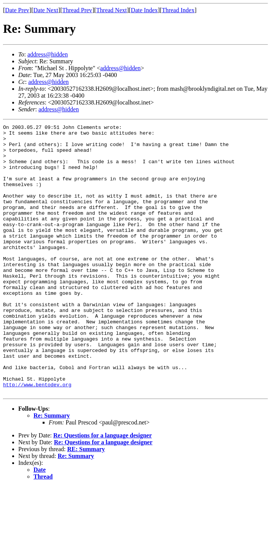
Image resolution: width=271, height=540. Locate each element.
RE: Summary (86, 503)
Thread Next (111, 10)
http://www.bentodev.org (37, 437)
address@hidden (47, 54)
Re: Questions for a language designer (102, 489)
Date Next (45, 10)
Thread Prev (77, 10)
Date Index (144, 10)
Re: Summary (51, 469)
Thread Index (178, 10)
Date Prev (17, 10)
